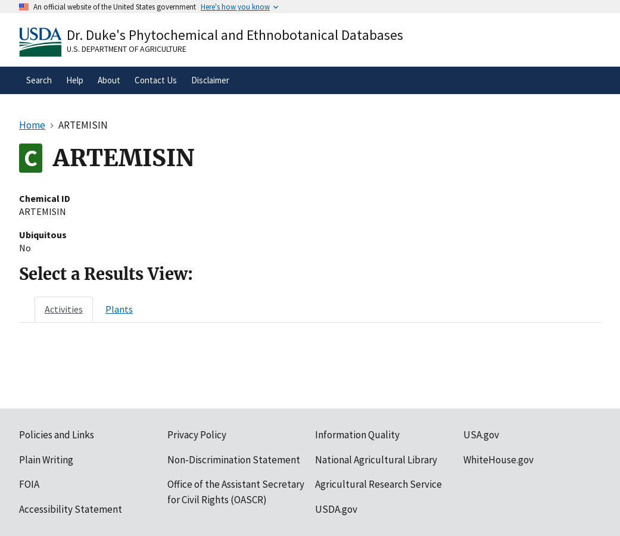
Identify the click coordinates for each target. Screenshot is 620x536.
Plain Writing (46, 459)
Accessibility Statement (70, 509)
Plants (119, 309)
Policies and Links (56, 434)
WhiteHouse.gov (498, 459)
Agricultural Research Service (378, 484)
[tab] (63, 309)
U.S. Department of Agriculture (126, 48)
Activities (64, 309)
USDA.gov (336, 509)
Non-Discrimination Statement (233, 459)
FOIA (29, 484)
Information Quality (357, 434)
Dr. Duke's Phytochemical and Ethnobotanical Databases (235, 34)
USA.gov (481, 434)
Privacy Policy (196, 434)
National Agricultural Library (376, 459)
